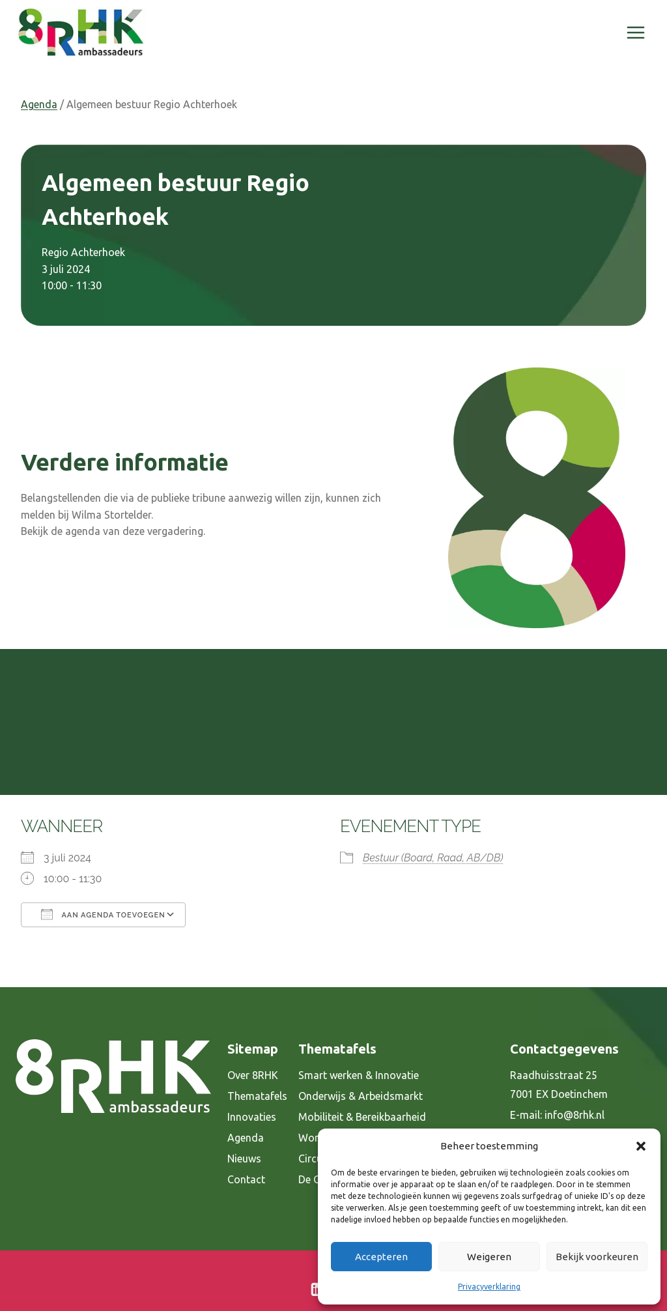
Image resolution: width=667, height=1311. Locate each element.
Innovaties (251, 1117)
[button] (640, 1146)
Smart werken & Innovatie (358, 1075)
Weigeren (489, 1256)
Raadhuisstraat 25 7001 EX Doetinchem (559, 1084)
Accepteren (381, 1256)
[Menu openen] (635, 32)
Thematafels (257, 1096)
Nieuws (244, 1158)
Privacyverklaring (489, 1286)
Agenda (39, 104)
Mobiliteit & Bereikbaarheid (362, 1117)
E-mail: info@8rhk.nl (557, 1115)
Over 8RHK (252, 1075)
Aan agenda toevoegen (103, 914)
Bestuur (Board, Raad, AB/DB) (433, 858)
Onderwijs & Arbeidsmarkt (360, 1096)
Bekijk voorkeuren (597, 1256)
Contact (246, 1179)
